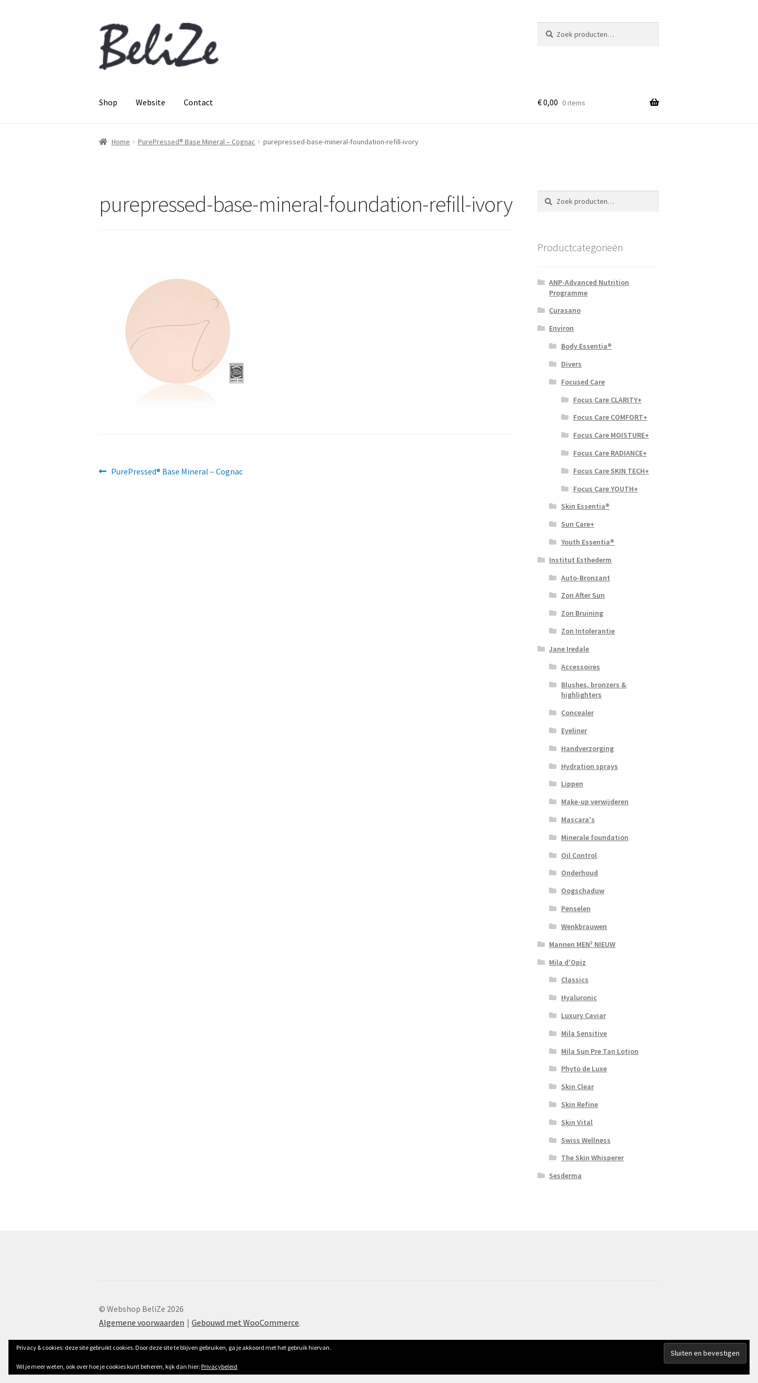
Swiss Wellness (586, 1140)
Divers (571, 364)
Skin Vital (577, 1122)
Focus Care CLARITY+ (607, 399)
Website (150, 102)
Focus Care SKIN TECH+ (611, 471)
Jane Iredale (569, 649)
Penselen (576, 908)
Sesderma (565, 1175)
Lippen (572, 783)
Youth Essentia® (587, 542)
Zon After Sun (583, 595)
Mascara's (578, 819)
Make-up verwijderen (595, 801)
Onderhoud (579, 872)
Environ (561, 328)
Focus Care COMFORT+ (610, 417)
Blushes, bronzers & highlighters (593, 690)
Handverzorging (587, 748)
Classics (575, 979)
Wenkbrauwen (584, 926)
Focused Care (583, 382)
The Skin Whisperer (592, 1157)
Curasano (565, 310)
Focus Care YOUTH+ (605, 488)
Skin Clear (577, 1086)
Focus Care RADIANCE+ (610, 453)
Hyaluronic (579, 997)
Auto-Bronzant (585, 577)
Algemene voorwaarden (141, 1322)
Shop (108, 102)
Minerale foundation (595, 837)
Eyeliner (574, 730)
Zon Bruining (582, 613)
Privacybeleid (219, 1366)
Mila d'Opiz (567, 962)
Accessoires (580, 666)
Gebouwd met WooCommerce (245, 1322)
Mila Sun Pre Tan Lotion (600, 1051)
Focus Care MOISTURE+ (611, 435)
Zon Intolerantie (588, 631)
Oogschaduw (582, 890)
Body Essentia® (586, 346)
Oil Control (579, 855)
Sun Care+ (577, 524)
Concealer (577, 712)
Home (121, 141)
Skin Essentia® (585, 506)
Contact (198, 102)
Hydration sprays (589, 766)
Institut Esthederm (580, 560)
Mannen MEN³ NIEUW (582, 944)
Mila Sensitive (584, 1033)
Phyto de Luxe (584, 1068)
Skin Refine (579, 1104)
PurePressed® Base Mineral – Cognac (196, 141)
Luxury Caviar (583, 1015)
